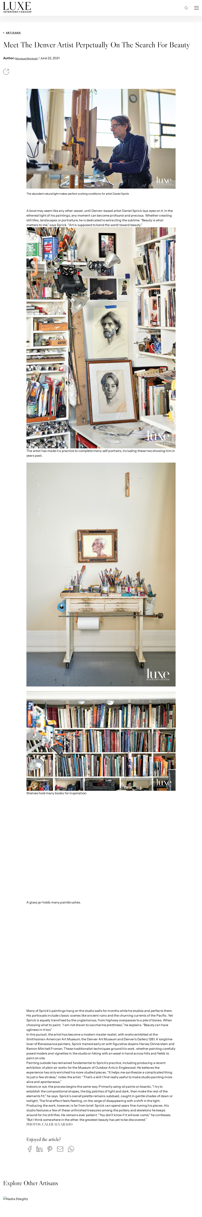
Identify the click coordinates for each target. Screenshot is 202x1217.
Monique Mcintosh (26, 58)
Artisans (13, 32)
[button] (29, 1149)
